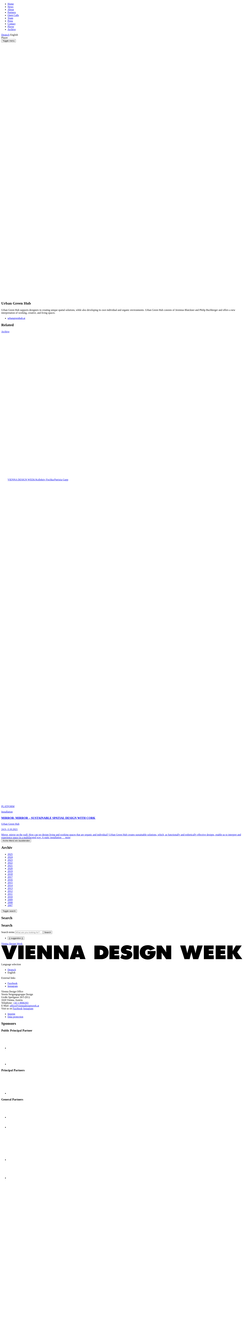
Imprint (11, 1014)
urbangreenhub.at (16, 318)
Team (10, 18)
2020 (10, 868)
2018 (10, 874)
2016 (10, 879)
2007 (10, 905)
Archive (12, 29)
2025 (10, 854)
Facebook (17, 1008)
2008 (10, 902)
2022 (10, 862)
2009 (10, 899)
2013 (10, 888)
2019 (10, 871)
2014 (10, 885)
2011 (10, 894)
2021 (10, 865)
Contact (11, 23)
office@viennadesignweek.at (24, 1005)
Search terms (7, 932)
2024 (10, 857)
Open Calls (13, 15)
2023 (10, 860)
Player (11, 26)
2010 (10, 896)
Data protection (15, 1016)
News (10, 6)
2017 (10, 877)
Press (10, 21)
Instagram (28, 1008)
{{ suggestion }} (16, 938)
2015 (10, 882)
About (11, 9)
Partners (12, 12)
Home (11, 4)
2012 (10, 891)
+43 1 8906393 (20, 1003)
